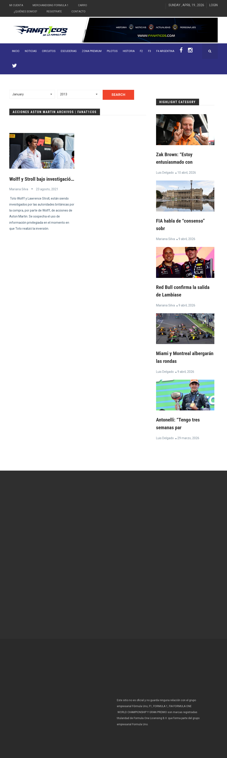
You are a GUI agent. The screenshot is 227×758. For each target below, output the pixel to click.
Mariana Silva (18, 189)
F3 (149, 51)
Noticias (31, 51)
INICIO (16, 51)
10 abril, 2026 (186, 172)
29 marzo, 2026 (188, 436)
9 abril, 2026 (186, 238)
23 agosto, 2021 (47, 189)
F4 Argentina (165, 51)
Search (118, 95)
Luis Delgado (165, 172)
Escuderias (68, 51)
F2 (141, 51)
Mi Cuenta (16, 5)
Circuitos (48, 51)
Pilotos (112, 51)
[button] (32, 94)
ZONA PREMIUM (92, 51)
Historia (129, 51)
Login (213, 5)
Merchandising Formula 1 (50, 5)
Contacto (78, 11)
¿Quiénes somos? (25, 11)
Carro (82, 5)
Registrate (54, 11)
